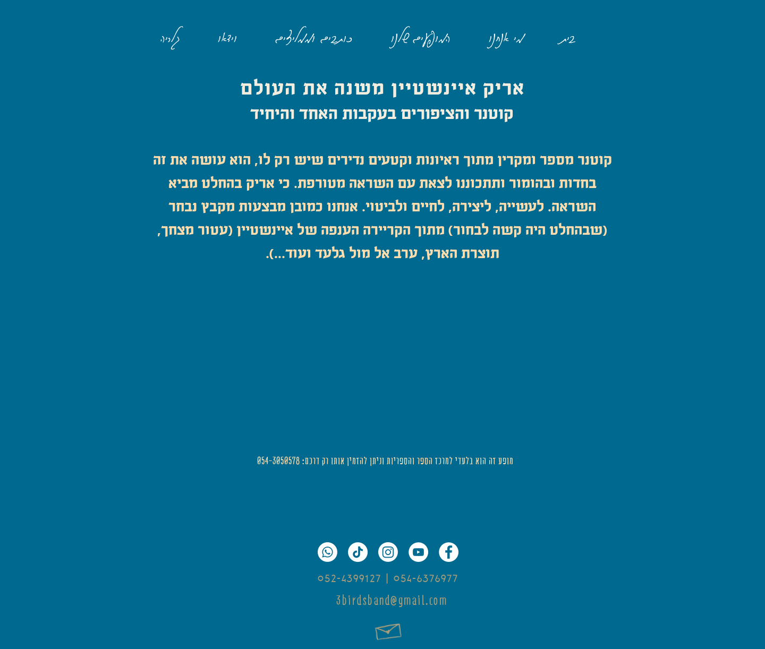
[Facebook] (448, 552)
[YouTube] (418, 552)
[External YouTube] (382, 359)
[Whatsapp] (327, 552)
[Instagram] (388, 552)
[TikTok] (358, 552)
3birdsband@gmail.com (391, 600)
